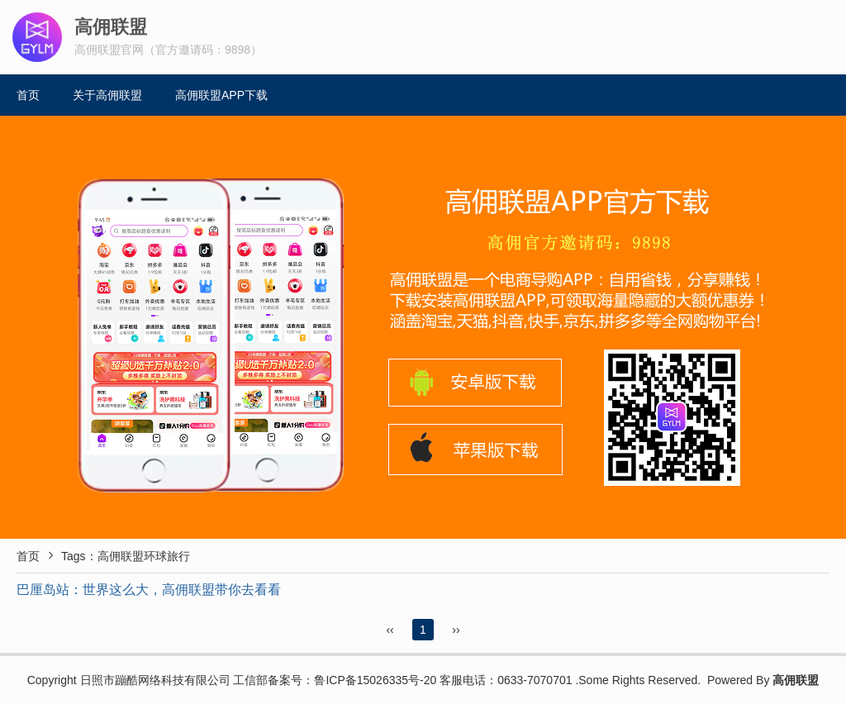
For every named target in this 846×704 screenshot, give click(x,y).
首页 (28, 95)
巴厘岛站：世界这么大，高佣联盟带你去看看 (149, 590)
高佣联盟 (795, 680)
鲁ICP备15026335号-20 (375, 680)
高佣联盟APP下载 (221, 95)
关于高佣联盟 (107, 95)
